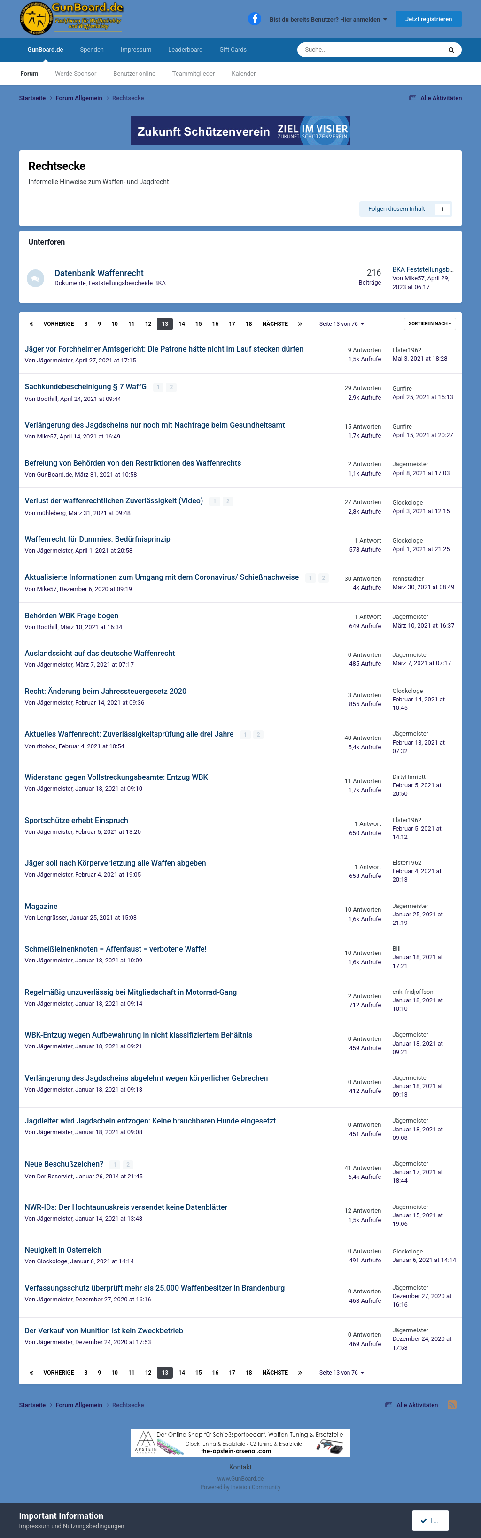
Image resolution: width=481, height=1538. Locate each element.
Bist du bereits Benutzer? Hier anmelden (328, 19)
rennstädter (407, 578)
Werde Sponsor (75, 73)
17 (232, 324)
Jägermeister (54, 360)
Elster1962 (406, 350)
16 (215, 324)
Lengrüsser (52, 916)
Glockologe (407, 502)
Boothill (47, 398)
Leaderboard (185, 49)
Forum (30, 73)
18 (249, 324)
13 (165, 324)
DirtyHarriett (409, 775)
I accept (435, 1520)
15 (198, 324)
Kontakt (240, 1466)
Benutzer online (134, 73)
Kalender (244, 73)
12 (148, 324)
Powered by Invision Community (241, 1487)
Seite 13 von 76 (341, 324)
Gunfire (402, 388)
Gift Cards (233, 49)
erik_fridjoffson (412, 990)
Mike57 (414, 278)
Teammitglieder (193, 73)
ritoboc (46, 745)
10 (114, 324)
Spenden (92, 49)
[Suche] (345, 49)
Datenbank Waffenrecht (100, 273)
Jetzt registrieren (428, 19)
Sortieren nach (430, 323)
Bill (396, 948)
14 (181, 324)
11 (131, 324)
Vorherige (59, 324)
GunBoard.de (45, 54)
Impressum (136, 49)
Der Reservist (55, 1174)
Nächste (275, 324)
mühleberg (51, 512)
